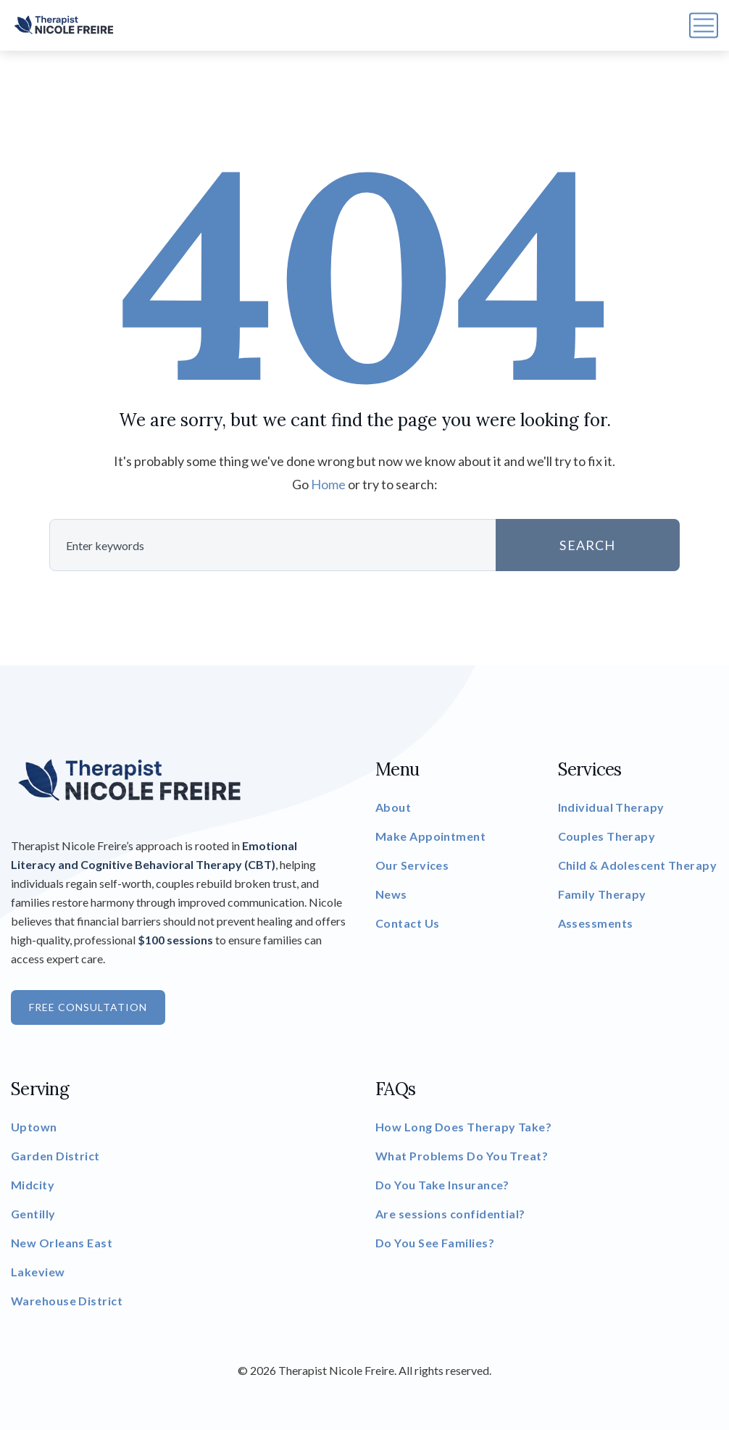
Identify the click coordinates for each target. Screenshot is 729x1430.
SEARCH (587, 545)
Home (328, 484)
